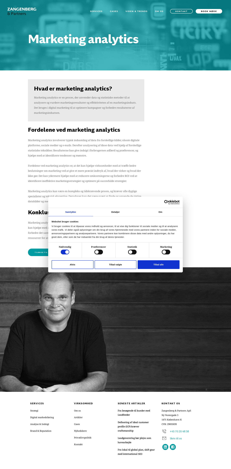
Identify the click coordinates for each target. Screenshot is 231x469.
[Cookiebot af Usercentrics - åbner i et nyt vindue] (166, 202)
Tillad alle (158, 264)
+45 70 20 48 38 (179, 431)
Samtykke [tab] (70, 212)
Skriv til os (176, 437)
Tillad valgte (115, 264)
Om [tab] (160, 212)
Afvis (72, 264)
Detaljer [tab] (115, 212)
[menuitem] (96, 11)
